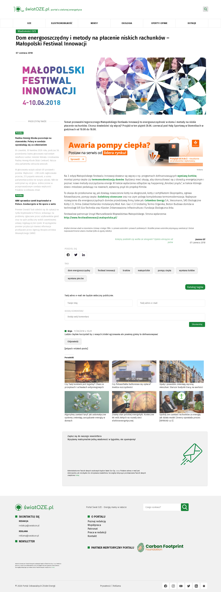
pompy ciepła (164, 270)
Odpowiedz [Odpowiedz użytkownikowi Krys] (73, 341)
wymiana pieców (76, 278)
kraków (126, 270)
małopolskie (144, 270)
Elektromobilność (61, 23)
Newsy (94, 23)
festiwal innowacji (106, 270)
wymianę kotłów (186, 175)
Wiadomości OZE (27, 31)
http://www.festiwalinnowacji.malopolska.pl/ (90, 217)
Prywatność (105, 586)
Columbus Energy (155, 200)
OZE (29, 23)
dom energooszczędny (79, 270)
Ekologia (127, 23)
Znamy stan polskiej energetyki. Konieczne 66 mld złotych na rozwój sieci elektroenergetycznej (133, 417)
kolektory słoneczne (110, 196)
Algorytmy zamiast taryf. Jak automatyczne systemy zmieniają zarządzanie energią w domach (85, 417)
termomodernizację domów (108, 179)
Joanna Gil (200, 239)
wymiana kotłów (187, 270)
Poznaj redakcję (97, 521)
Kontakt (92, 536)
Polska (19, 133)
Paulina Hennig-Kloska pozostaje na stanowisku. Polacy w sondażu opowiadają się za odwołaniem (33, 141)
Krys (70, 331)
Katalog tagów (195, 287)
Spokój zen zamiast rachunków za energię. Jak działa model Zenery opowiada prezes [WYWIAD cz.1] (180, 417)
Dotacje (192, 23)
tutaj (77, 475)
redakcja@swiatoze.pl (29, 525)
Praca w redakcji (97, 532)
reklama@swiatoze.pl (29, 535)
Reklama (117, 586)
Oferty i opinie (159, 23)
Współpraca (94, 525)
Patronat (93, 528)
